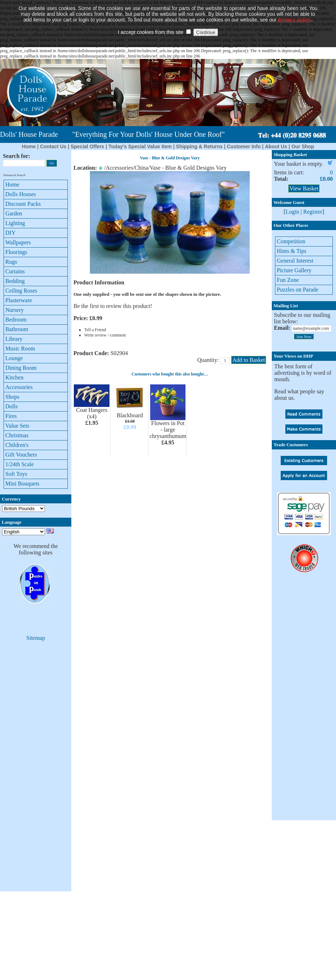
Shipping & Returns (199, 146)
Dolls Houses (20, 194)
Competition (291, 241)
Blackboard (130, 415)
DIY (10, 233)
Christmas (17, 435)
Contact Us (53, 146)
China (141, 168)
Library (13, 339)
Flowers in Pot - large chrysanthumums (168, 429)
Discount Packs (23, 204)
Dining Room (21, 368)
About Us (276, 146)
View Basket (303, 188)
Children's (17, 445)
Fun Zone (288, 280)
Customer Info (244, 146)
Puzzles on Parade (297, 290)
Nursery (14, 310)
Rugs (11, 262)
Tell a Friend (95, 329)
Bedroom (16, 320)
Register (312, 212)
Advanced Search (14, 175)
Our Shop (302, 146)
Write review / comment (105, 335)
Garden (13, 213)
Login (292, 212)
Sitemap (35, 638)
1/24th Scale (19, 464)
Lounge (14, 358)
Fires (11, 416)
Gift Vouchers (21, 455)
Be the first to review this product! (112, 306)
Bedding (15, 281)
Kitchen (14, 377)
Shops (12, 397)
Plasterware (18, 300)
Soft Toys (16, 474)
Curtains (15, 271)
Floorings (16, 252)
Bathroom (16, 329)
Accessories (18, 387)
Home (29, 146)
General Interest (295, 261)
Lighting (15, 223)
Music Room (20, 348)
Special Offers (87, 146)
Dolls (11, 406)
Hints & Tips (291, 251)
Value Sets (17, 426)
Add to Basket (248, 360)
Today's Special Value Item (140, 146)
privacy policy (294, 9)
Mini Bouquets (22, 483)
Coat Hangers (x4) (92, 413)
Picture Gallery (294, 270)
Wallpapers (18, 242)
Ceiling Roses (21, 291)
